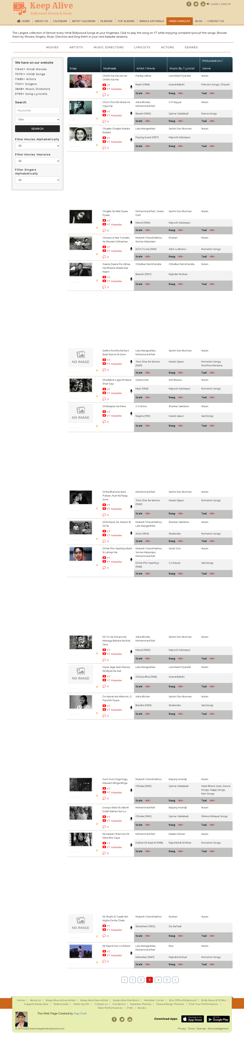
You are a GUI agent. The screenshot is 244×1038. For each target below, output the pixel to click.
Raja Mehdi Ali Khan (180, 842)
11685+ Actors (25, 79)
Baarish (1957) (143, 274)
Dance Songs (209, 113)
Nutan (204, 75)
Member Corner (154, 1000)
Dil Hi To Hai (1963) (146, 249)
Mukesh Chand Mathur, (149, 237)
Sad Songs (207, 416)
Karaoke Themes (140, 1003)
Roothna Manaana (211, 365)
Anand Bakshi (177, 84)
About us (41, 21)
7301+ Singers (26, 84)
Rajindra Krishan (178, 957)
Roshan (173, 237)
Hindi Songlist (179, 21)
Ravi (171, 945)
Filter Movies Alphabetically (37, 139)
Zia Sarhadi (175, 926)
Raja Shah (80, 1013)
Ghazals (225, 84)
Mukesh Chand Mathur (149, 779)
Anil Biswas (175, 379)
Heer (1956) (142, 388)
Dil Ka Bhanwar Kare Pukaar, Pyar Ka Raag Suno (115, 495)
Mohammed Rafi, (146, 211)
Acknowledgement (218, 1028)
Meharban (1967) (145, 957)
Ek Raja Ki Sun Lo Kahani (116, 945)
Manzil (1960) (143, 222)
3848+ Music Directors (32, 89)
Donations (119, 1003)
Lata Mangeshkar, (146, 350)
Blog (198, 21)
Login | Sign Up (221, 4)
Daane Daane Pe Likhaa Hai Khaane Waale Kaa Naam (116, 268)
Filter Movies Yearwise (33, 154)
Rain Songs (207, 793)
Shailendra (175, 533)
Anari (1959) (142, 533)
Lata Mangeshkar (146, 128)
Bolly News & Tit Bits (213, 1000)
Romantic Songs (211, 249)
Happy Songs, (217, 789)
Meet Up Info (81, 1003)
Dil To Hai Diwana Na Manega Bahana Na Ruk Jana (116, 640)
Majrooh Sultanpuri (179, 137)
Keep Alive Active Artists (60, 1000)
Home (26, 21)
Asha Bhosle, (143, 102)
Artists (76, 47)
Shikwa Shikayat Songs (214, 816)
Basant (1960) (143, 113)
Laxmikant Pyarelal (180, 75)
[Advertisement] (115, 179)
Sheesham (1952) (145, 926)
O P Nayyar (175, 102)
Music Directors (109, 47)
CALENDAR (60, 21)
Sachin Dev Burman (180, 128)
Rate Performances (110, 1007)
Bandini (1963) (144, 705)
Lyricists (142, 47)
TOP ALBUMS (126, 21)
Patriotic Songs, (210, 84)
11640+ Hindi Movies (31, 69)
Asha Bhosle (143, 696)
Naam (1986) (143, 84)
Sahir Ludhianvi (177, 249)
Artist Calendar (83, 21)
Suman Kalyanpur (146, 241)
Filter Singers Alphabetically (26, 171)
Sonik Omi (175, 548)
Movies (52, 47)
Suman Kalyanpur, (146, 552)
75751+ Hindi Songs (30, 74)
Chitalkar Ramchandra (148, 264)
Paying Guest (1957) (147, 137)
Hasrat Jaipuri (176, 361)
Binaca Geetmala (152, 21)
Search (20, 102)
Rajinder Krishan (178, 274)
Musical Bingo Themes (170, 1003)
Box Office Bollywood (182, 1000)
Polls (130, 1007)
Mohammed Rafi (145, 106)
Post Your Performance (203, 1003)
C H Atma (141, 406)
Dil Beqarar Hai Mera (114, 406)
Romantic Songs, (211, 361)
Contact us (215, 21)
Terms (191, 1028)
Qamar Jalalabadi (179, 113)
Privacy (182, 1028)
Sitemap (201, 1028)
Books (142, 1007)
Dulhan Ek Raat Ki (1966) (149, 842)
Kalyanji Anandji (178, 779)
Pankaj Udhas (143, 75)
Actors (167, 47)
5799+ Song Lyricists (31, 94)
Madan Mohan (177, 834)
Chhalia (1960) (144, 786)
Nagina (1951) (143, 416)
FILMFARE (106, 21)
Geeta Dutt (142, 379)
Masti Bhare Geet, (211, 786)
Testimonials (60, 1003)
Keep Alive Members (126, 1000)
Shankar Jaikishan (179, 406)
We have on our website (34, 62)
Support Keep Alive (36, 1003)
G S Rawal (174, 562)
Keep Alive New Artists (94, 1000)
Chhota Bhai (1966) (146, 676)
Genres (191, 47)
